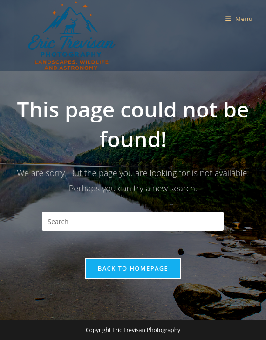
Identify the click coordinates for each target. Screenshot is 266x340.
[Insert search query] (133, 221)
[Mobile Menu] (239, 18)
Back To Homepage (133, 268)
